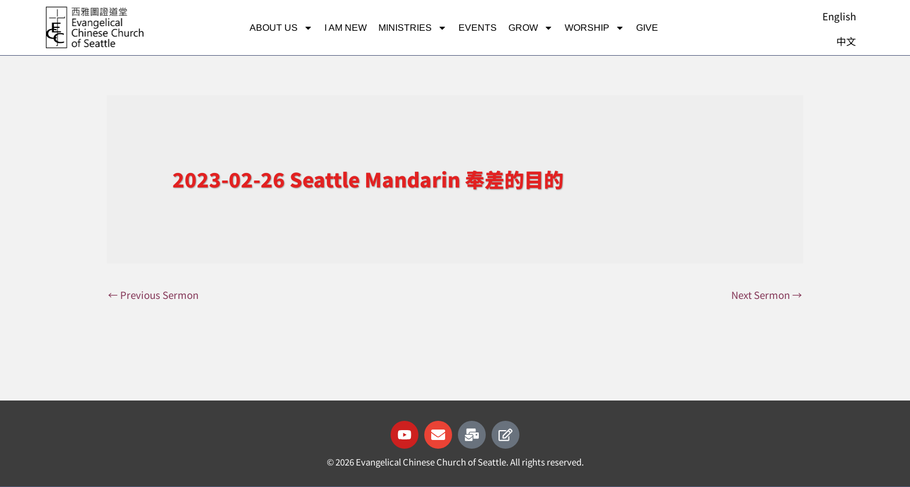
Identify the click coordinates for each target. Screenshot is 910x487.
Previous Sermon (153, 294)
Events (477, 28)
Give (647, 28)
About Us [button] (281, 27)
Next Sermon (766, 294)
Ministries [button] (412, 27)
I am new (345, 28)
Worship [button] (594, 27)
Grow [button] (530, 27)
